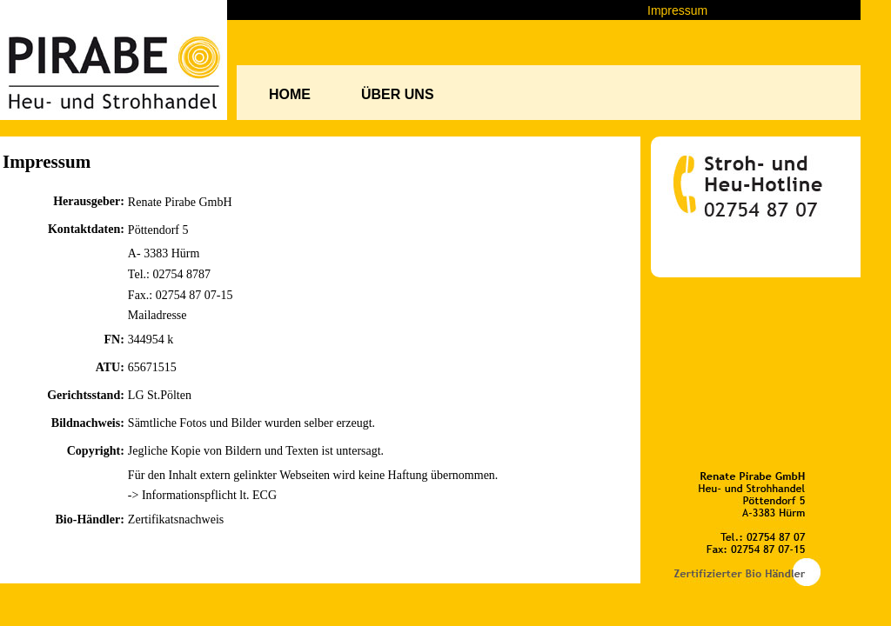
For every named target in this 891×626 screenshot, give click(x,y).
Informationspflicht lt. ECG (209, 495)
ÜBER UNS (397, 94)
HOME (290, 94)
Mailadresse (157, 315)
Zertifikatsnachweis (176, 519)
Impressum (677, 10)
